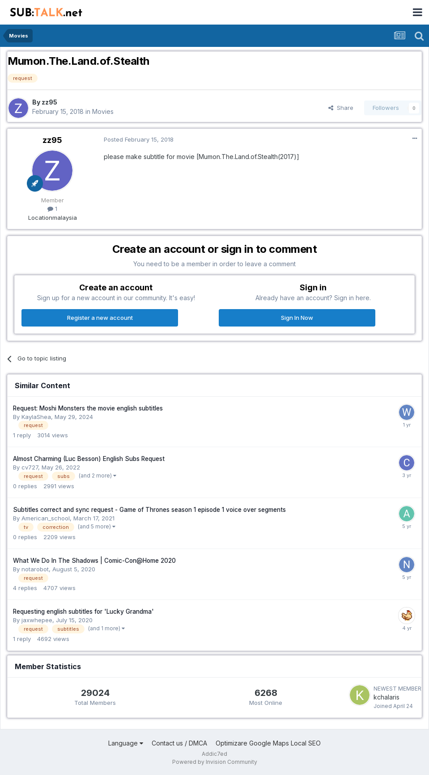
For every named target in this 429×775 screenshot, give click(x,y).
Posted (139, 139)
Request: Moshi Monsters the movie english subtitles (88, 408)
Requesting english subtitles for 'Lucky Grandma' (83, 611)
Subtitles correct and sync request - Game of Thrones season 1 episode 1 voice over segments (149, 509)
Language (125, 743)
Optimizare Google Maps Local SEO (268, 743)
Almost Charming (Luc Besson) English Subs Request (89, 458)
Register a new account (100, 317)
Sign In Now (297, 317)
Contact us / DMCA (179, 743)
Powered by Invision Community (214, 761)
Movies (103, 111)
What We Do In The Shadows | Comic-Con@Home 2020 (94, 560)
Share (340, 107)
